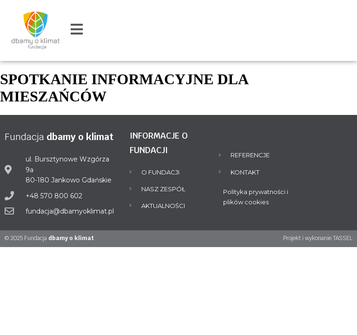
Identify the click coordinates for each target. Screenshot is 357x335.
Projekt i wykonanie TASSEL (317, 238)
